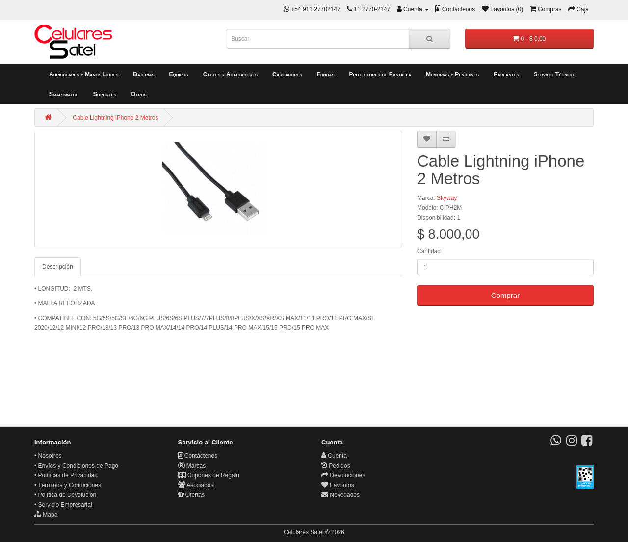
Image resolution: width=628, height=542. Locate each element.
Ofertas (191, 495)
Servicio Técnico (554, 74)
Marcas (192, 465)
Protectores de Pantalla (380, 74)
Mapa (45, 514)
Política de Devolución (67, 495)
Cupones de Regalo (208, 475)
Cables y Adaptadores (230, 74)
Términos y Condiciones (69, 485)
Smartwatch (63, 94)
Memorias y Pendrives (452, 74)
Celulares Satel (303, 532)
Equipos (178, 74)
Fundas (326, 74)
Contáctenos (198, 455)
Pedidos (335, 465)
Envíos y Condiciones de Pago (78, 465)
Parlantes (506, 74)
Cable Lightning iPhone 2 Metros (115, 117)
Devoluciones (343, 475)
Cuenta (334, 455)
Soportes (104, 94)
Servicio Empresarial (65, 504)
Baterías (143, 74)
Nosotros (50, 455)
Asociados (196, 485)
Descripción (57, 266)
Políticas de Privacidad (68, 475)
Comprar (505, 295)
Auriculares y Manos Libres (83, 74)
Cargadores (287, 74)
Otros (139, 94)
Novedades (340, 495)
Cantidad (429, 251)
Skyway (447, 198)
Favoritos (337, 485)
